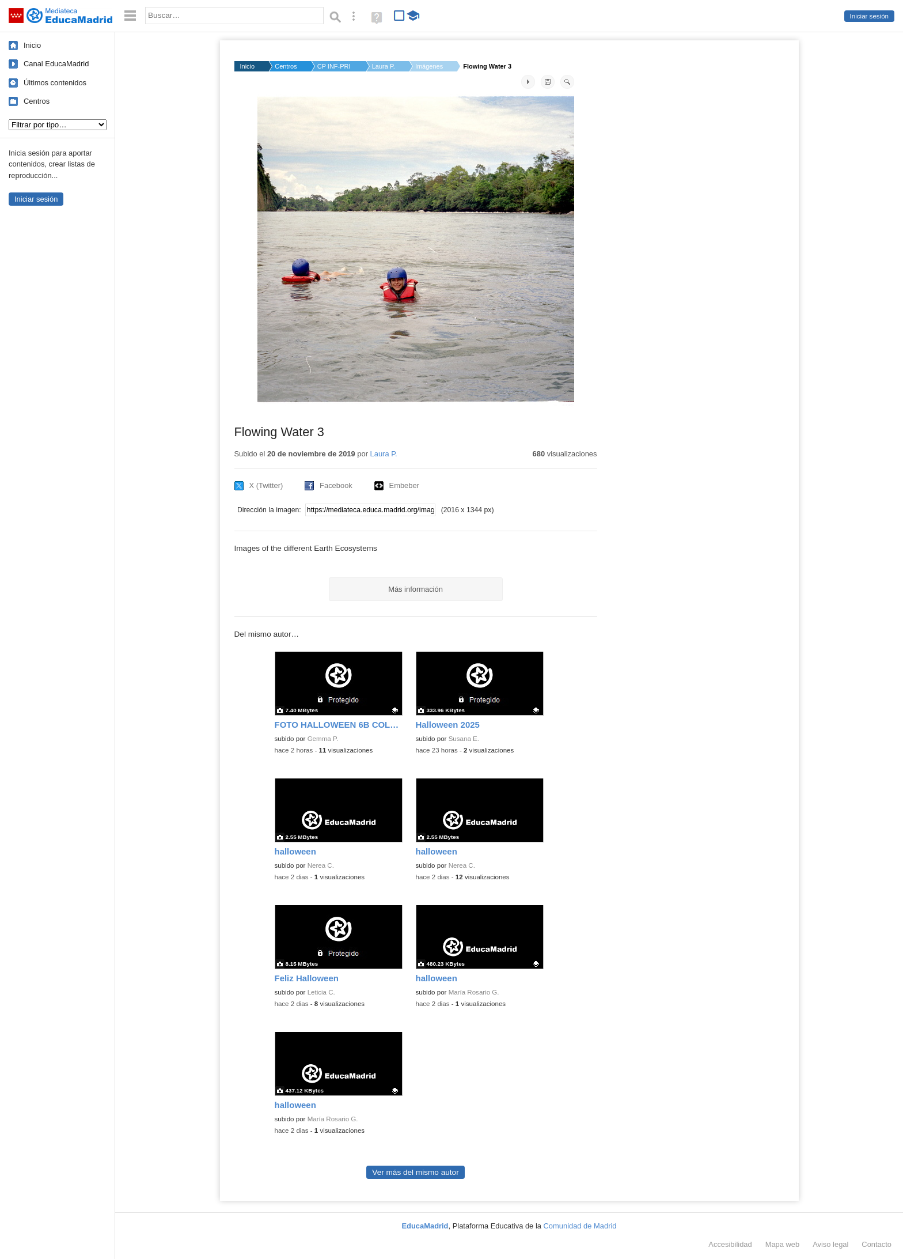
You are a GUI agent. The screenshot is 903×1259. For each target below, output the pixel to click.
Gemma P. (323, 738)
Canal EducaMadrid (56, 63)
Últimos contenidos (55, 82)
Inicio (32, 45)
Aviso (830, 1244)
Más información (415, 589)
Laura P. (383, 66)
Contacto (876, 1244)
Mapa (782, 1244)
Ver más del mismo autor (415, 1172)
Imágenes (429, 66)
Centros (37, 101)
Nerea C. (321, 865)
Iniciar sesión (869, 16)
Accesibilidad (730, 1244)
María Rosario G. (474, 992)
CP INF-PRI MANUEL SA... (334, 66)
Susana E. (464, 738)
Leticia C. (321, 992)
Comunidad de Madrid (580, 1226)
